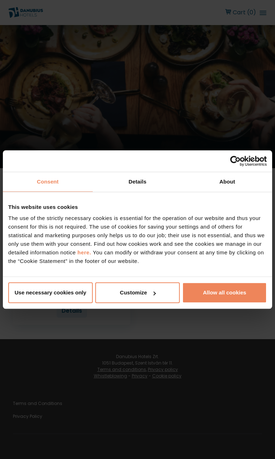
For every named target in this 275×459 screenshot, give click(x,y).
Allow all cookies (224, 292)
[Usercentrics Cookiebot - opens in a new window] (235, 161)
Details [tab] (137, 182)
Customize (138, 292)
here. (85, 252)
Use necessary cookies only (50, 292)
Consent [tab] (48, 182)
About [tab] (227, 182)
